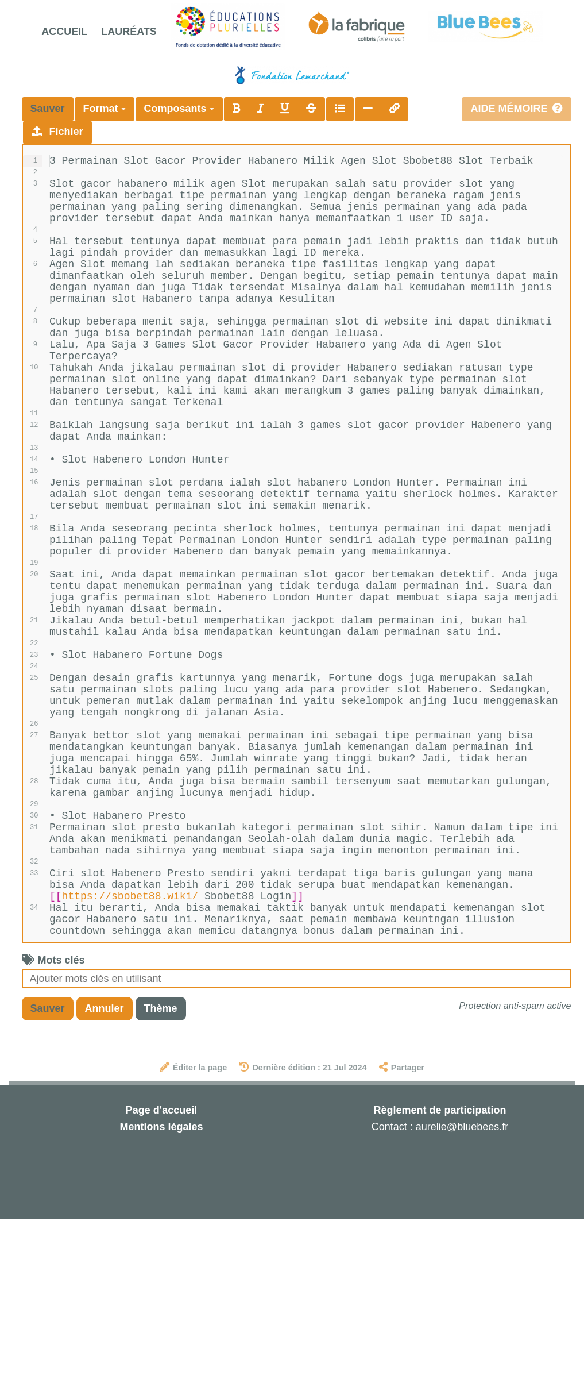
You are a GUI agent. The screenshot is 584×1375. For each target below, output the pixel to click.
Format (104, 108)
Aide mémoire (516, 108)
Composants (179, 108)
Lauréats (129, 31)
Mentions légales (161, 1283)
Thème (160, 1164)
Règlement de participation (439, 1266)
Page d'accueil (161, 1266)
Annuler (104, 1164)
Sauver (47, 108)
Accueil (64, 31)
